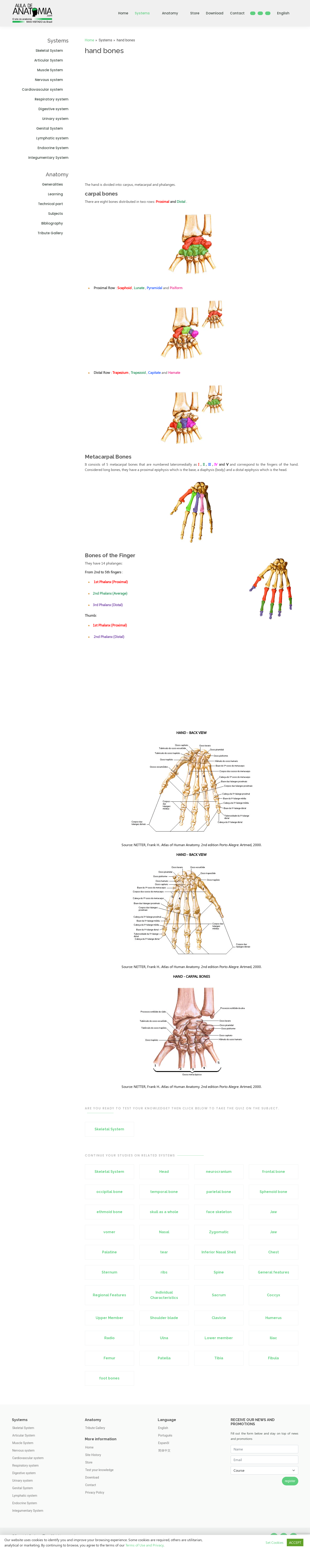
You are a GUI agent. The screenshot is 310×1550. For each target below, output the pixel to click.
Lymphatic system (52, 138)
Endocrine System (53, 148)
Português (165, 1435)
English (286, 13)
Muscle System (52, 70)
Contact (237, 13)
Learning (58, 194)
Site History (93, 1454)
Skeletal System (52, 50)
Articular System (51, 60)
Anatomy (173, 13)
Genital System (52, 128)
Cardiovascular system (45, 89)
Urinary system (55, 118)
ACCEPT (295, 1542)
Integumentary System (48, 157)
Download (214, 13)
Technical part (53, 204)
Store (194, 13)
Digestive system (53, 109)
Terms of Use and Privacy (145, 1545)
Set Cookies (274, 1542)
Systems (145, 13)
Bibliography (54, 223)
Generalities (55, 184)
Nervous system (51, 79)
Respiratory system (51, 99)
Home (123, 13)
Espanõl (163, 1442)
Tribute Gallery (53, 233)
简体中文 (164, 1450)
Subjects (58, 213)
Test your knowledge (99, 1469)
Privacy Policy (94, 1492)
